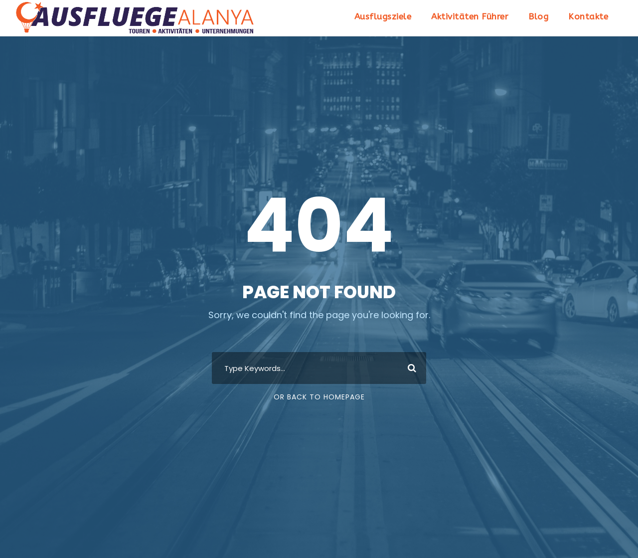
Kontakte (588, 16)
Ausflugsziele (383, 16)
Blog (538, 16)
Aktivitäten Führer (469, 16)
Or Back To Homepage (319, 397)
